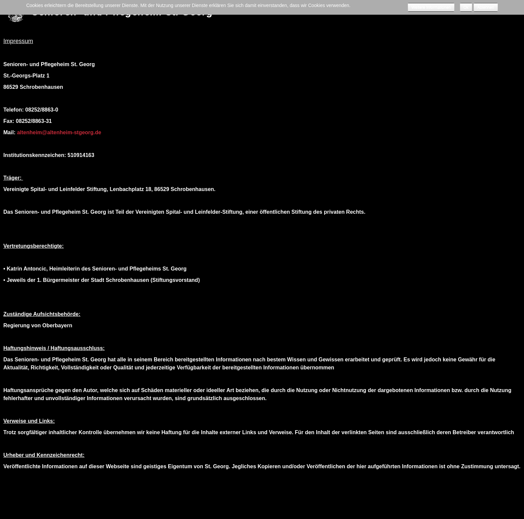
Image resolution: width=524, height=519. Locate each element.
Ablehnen (485, 7)
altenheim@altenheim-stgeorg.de (59, 132)
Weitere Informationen (431, 7)
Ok (466, 7)
